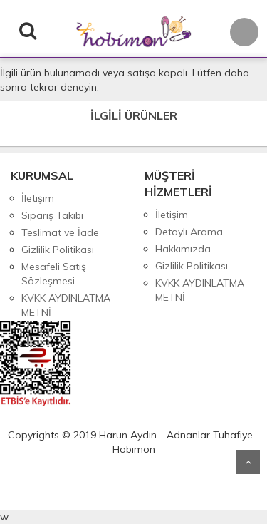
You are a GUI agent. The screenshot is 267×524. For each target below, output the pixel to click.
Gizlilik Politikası (57, 249)
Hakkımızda (183, 248)
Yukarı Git (248, 462)
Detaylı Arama (189, 231)
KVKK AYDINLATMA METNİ (65, 305)
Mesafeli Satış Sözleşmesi (53, 273)
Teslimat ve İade (60, 232)
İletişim (37, 198)
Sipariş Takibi (52, 215)
